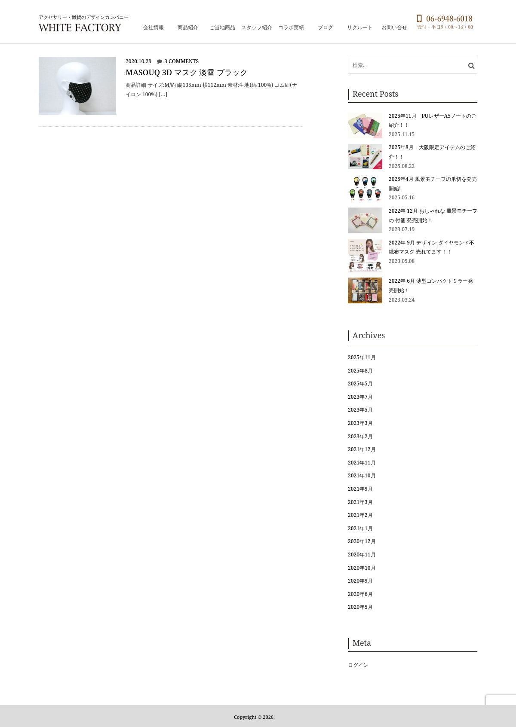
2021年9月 (360, 488)
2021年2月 (360, 515)
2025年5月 (360, 383)
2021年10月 (361, 475)
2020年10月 (361, 567)
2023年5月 (360, 409)
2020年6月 (360, 594)
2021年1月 (360, 528)
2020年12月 (361, 541)
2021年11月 (361, 462)
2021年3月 (360, 502)
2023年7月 (360, 396)
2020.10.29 (138, 61)
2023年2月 (360, 436)
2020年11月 (361, 554)
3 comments (181, 61)
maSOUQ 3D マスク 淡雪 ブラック (187, 72)
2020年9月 (360, 580)
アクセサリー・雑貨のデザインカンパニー (84, 17)
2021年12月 (361, 449)
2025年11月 (361, 357)
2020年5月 (360, 607)
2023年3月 (360, 423)
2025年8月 (360, 370)
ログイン (358, 665)
